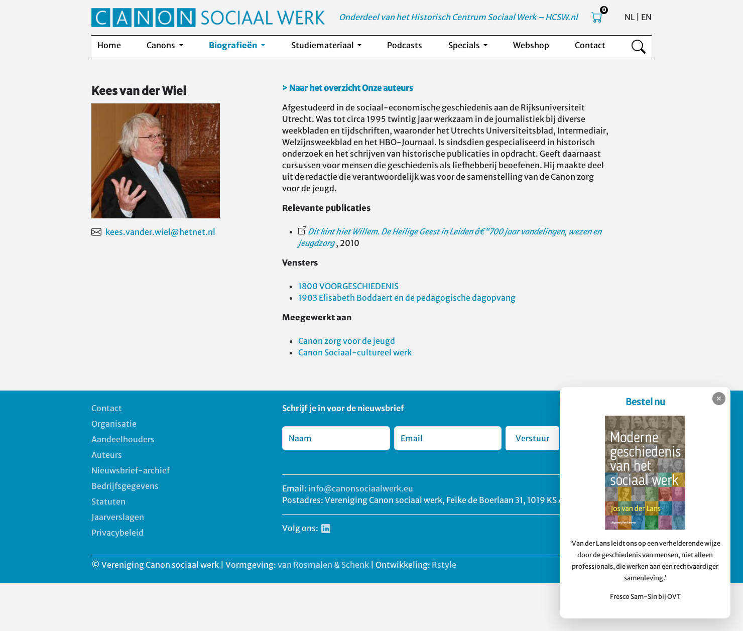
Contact (590, 45)
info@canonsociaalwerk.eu (360, 488)
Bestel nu (645, 402)
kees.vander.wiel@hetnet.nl (160, 232)
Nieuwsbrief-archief (130, 470)
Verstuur (532, 438)
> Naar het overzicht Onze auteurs (347, 88)
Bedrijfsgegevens (125, 486)
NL (630, 17)
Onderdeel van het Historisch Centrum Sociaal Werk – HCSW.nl (458, 17)
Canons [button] (162, 45)
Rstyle (444, 565)
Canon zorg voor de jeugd (346, 341)
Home (109, 45)
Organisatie (114, 424)
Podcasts (404, 45)
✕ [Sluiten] (719, 398)
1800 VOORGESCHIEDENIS (348, 286)
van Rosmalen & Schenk (323, 565)
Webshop (531, 45)
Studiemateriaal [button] (323, 45)
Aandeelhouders (123, 439)
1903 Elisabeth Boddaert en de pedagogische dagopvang (407, 298)
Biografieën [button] (234, 45)
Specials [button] (464, 45)
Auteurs (106, 455)
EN (646, 17)
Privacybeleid (117, 533)
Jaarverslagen (117, 517)
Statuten (108, 501)
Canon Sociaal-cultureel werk (355, 352)
